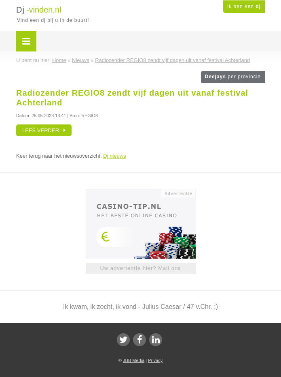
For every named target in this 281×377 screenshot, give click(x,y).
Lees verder (43, 130)
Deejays (233, 76)
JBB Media (133, 360)
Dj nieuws (114, 156)
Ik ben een (244, 6)
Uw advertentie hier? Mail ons (140, 268)
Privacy (155, 360)
